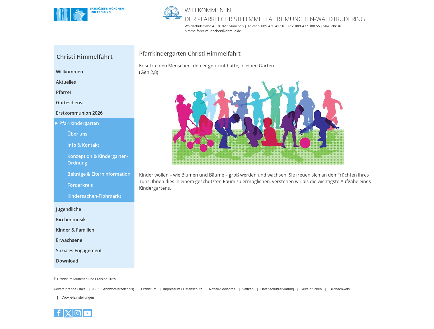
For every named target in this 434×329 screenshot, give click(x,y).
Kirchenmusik (71, 219)
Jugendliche (68, 209)
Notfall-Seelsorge (222, 289)
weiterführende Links (69, 289)
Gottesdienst (70, 102)
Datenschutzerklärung (277, 289)
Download (67, 261)
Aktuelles (66, 82)
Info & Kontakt (83, 145)
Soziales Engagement (79, 250)
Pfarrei (63, 92)
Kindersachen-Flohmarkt (94, 196)
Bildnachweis (340, 289)
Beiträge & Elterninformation (98, 174)
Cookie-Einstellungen (77, 297)
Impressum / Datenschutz (182, 289)
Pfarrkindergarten (79, 123)
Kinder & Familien (75, 230)
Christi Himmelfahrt (84, 56)
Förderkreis (80, 185)
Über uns (77, 134)
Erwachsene (69, 240)
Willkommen (69, 71)
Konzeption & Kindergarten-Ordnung (97, 159)
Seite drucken (311, 289)
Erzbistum (148, 289)
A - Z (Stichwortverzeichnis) (113, 289)
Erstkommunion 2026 (79, 113)
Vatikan (247, 289)
